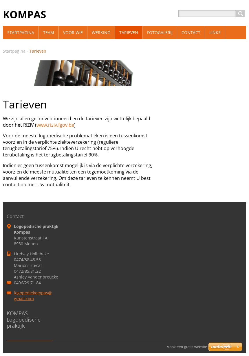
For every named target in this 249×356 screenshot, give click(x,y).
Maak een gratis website (186, 347)
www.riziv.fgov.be (55, 125)
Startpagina (14, 51)
